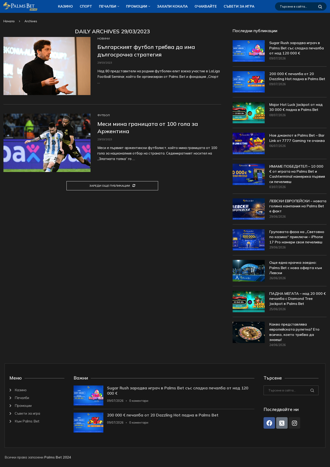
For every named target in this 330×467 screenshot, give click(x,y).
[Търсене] (301, 6)
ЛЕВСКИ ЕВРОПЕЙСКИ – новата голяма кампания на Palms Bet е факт (297, 206)
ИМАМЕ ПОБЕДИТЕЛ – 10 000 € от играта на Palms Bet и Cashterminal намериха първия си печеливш (297, 174)
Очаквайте (206, 6)
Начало (9, 21)
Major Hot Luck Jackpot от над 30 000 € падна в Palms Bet (296, 107)
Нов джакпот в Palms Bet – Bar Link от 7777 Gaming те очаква (297, 138)
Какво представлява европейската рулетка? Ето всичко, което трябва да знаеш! (294, 332)
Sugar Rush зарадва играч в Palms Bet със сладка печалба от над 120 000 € (296, 47)
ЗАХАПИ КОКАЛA (172, 6)
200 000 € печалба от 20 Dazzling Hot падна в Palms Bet (297, 76)
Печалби (107, 6)
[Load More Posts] (112, 186)
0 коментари (138, 401)
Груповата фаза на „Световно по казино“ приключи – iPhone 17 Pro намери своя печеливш (296, 236)
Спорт (86, 6)
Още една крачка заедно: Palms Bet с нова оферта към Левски (295, 267)
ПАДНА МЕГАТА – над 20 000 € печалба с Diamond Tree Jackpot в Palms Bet (297, 298)
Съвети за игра (239, 6)
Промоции (136, 6)
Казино (65, 6)
